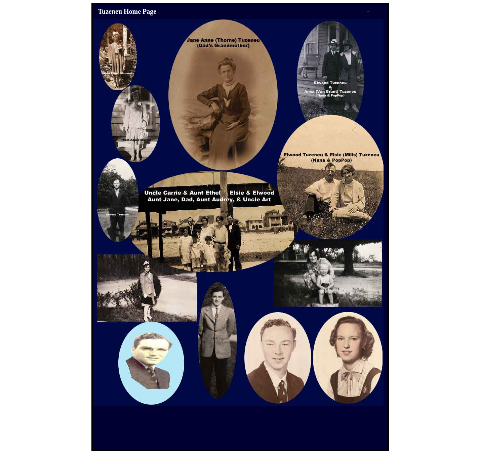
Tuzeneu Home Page (127, 11)
